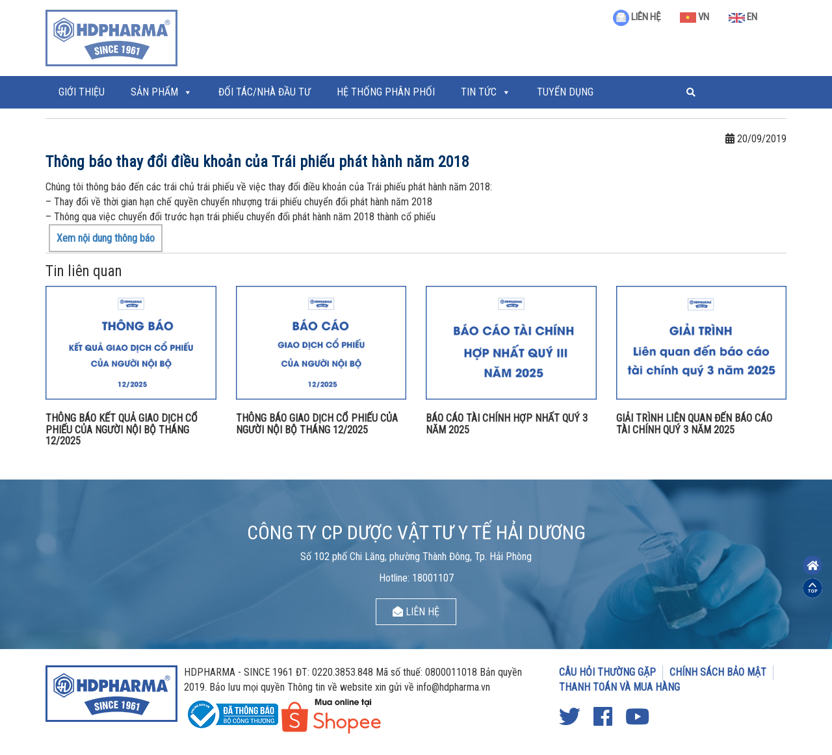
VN (694, 17)
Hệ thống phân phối (386, 92)
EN (743, 17)
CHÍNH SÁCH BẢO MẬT (718, 672)
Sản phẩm (154, 92)
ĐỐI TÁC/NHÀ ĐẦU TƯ (264, 92)
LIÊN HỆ (636, 17)
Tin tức (479, 92)
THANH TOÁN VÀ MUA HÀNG (619, 687)
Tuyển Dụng (565, 92)
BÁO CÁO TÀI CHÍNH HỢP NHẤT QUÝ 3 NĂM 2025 (507, 424)
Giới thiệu (81, 92)
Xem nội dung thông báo (106, 238)
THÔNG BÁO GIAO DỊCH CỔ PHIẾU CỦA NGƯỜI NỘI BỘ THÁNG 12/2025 (317, 424)
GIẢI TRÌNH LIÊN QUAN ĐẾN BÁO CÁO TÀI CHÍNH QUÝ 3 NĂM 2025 (694, 424)
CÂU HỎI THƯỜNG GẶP (607, 672)
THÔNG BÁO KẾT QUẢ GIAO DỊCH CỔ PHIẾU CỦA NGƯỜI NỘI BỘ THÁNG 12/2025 (122, 429)
